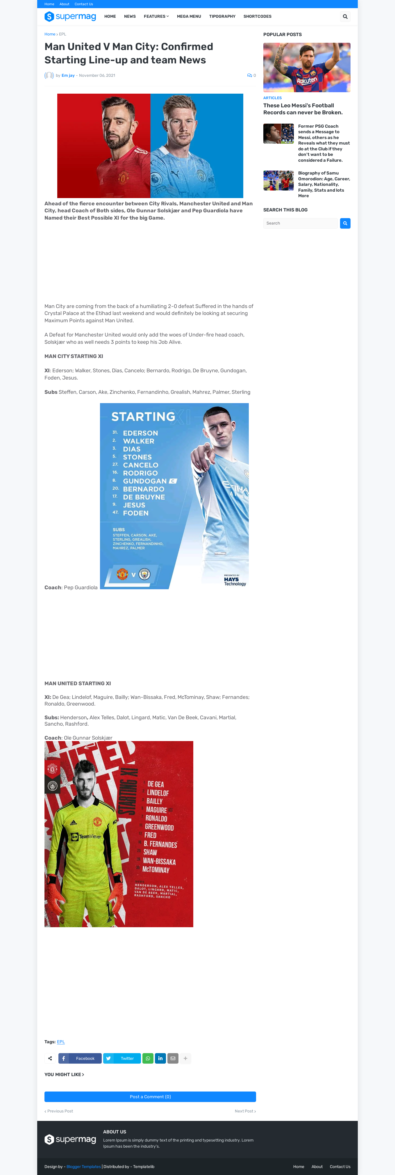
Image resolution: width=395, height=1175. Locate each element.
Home (49, 4)
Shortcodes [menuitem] (257, 16)
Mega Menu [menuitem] (189, 16)
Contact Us (84, 4)
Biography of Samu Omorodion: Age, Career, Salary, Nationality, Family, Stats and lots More (324, 184)
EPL (62, 34)
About (64, 4)
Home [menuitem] (110, 16)
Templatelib (143, 1166)
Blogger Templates (84, 1166)
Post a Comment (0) (150, 1096)
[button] (345, 16)
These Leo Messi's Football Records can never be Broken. (303, 109)
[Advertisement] (150, 262)
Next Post (244, 1111)
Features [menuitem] (154, 16)
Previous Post (60, 1111)
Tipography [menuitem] (222, 16)
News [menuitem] (130, 16)
